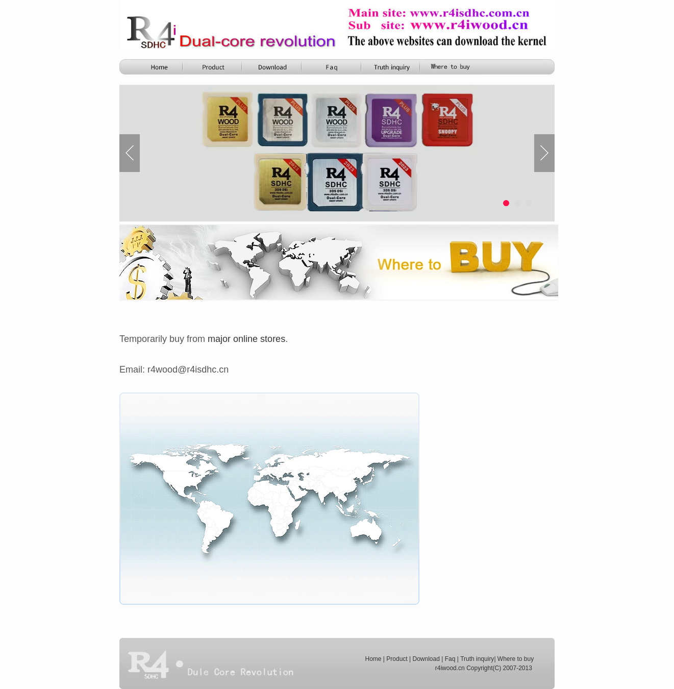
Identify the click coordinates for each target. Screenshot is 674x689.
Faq (450, 658)
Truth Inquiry (391, 67)
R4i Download (273, 67)
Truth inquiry (477, 658)
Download (425, 658)
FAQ (450, 67)
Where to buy (515, 658)
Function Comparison (332, 67)
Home (154, 67)
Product (213, 67)
